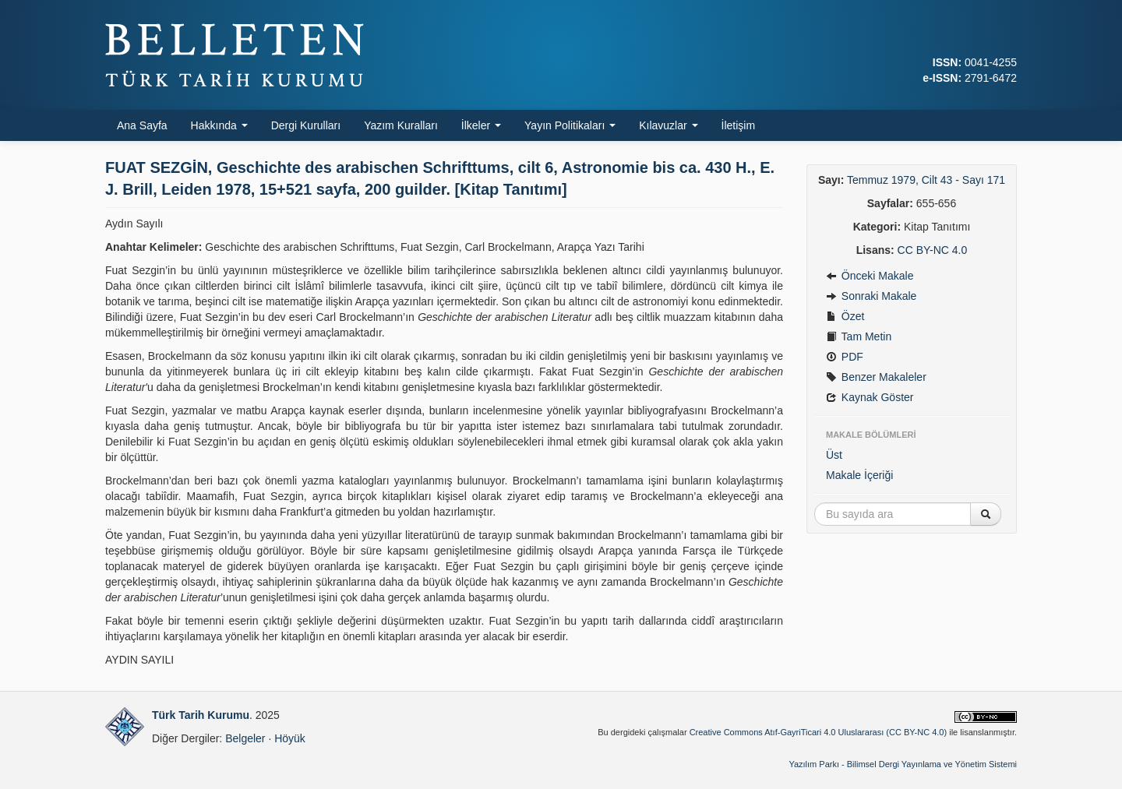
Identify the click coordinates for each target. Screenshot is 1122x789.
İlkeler (481, 125)
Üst (834, 455)
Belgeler (245, 738)
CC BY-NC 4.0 (933, 250)
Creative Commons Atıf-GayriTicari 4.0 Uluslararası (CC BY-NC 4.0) (818, 732)
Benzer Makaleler (876, 377)
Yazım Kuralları (401, 125)
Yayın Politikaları (570, 125)
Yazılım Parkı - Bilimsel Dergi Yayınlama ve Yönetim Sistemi (903, 764)
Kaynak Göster (870, 397)
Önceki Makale (869, 275)
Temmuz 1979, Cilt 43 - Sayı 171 (926, 180)
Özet (845, 316)
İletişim (739, 125)
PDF (844, 356)
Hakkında (219, 125)
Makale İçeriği (859, 475)
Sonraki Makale (871, 296)
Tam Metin (858, 336)
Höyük (289, 738)
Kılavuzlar (668, 125)
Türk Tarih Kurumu (200, 715)
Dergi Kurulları (305, 125)
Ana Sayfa (142, 125)
